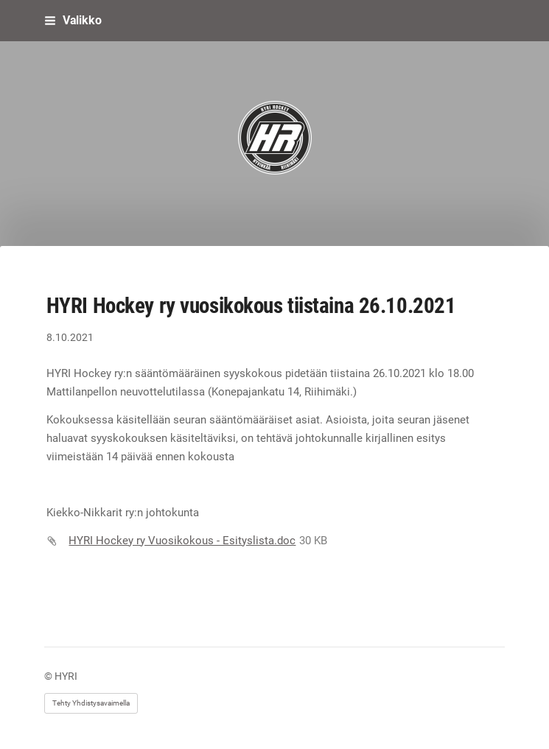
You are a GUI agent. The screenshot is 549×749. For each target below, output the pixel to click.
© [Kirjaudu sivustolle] (49, 676)
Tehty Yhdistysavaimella (91, 703)
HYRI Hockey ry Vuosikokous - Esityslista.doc (182, 540)
